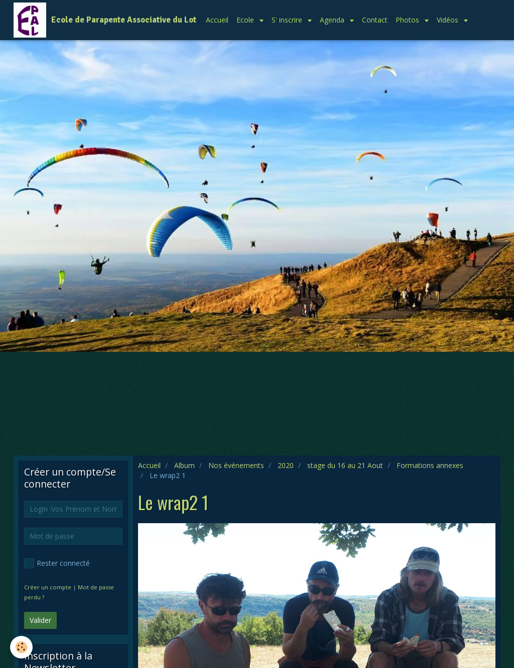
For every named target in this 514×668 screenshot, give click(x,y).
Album (184, 465)
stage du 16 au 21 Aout (345, 465)
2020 (286, 465)
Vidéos (448, 20)
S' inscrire (288, 20)
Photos (408, 20)
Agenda (333, 20)
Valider (40, 620)
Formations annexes (430, 465)
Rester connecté (57, 563)
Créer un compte (47, 587)
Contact (375, 20)
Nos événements (236, 465)
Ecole (246, 20)
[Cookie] (21, 647)
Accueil (217, 20)
